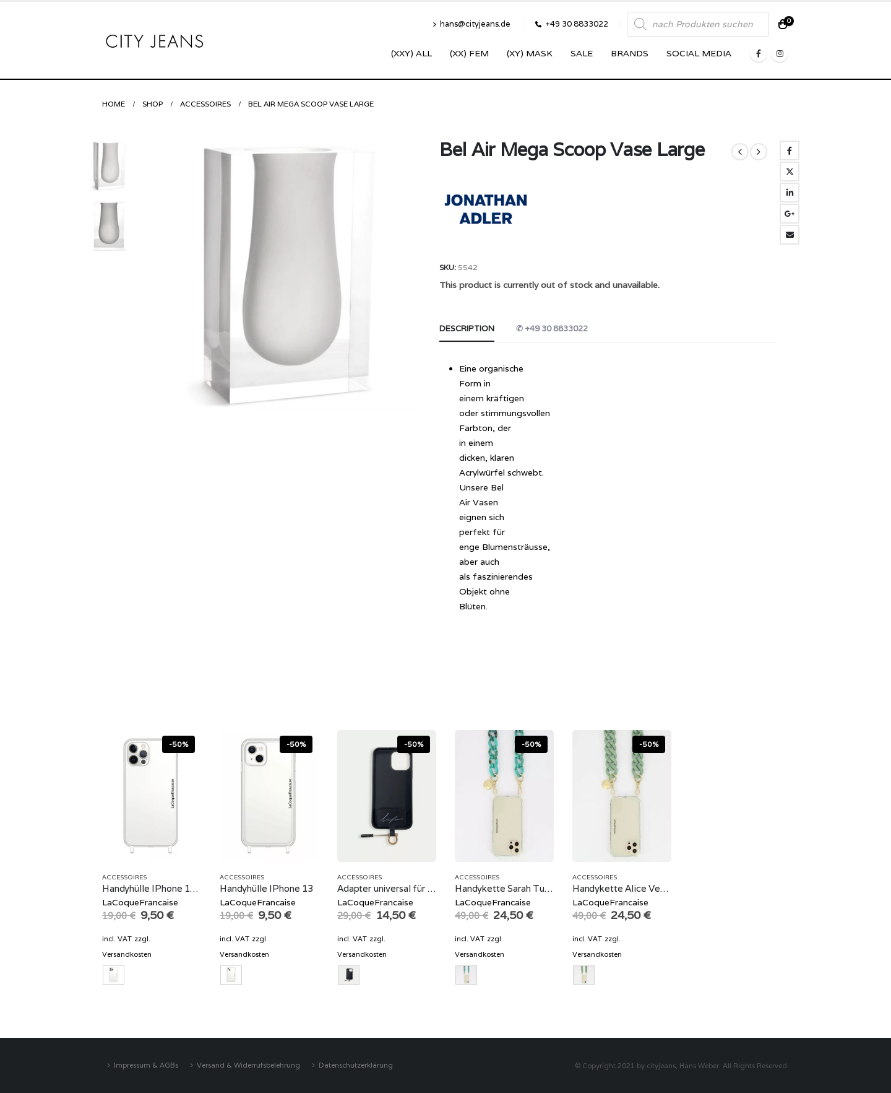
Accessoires (124, 877)
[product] (151, 796)
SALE (581, 53)
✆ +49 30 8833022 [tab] (552, 328)
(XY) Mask (530, 53)
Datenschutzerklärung (356, 1064)
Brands (629, 53)
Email (789, 235)
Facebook (789, 150)
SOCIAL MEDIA (698, 53)
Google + (789, 214)
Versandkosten (127, 954)
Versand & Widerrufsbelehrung (248, 1064)
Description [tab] (466, 328)
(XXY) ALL (411, 53)
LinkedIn (789, 192)
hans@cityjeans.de (471, 24)
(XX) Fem (469, 53)
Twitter (789, 171)
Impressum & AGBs (146, 1064)
